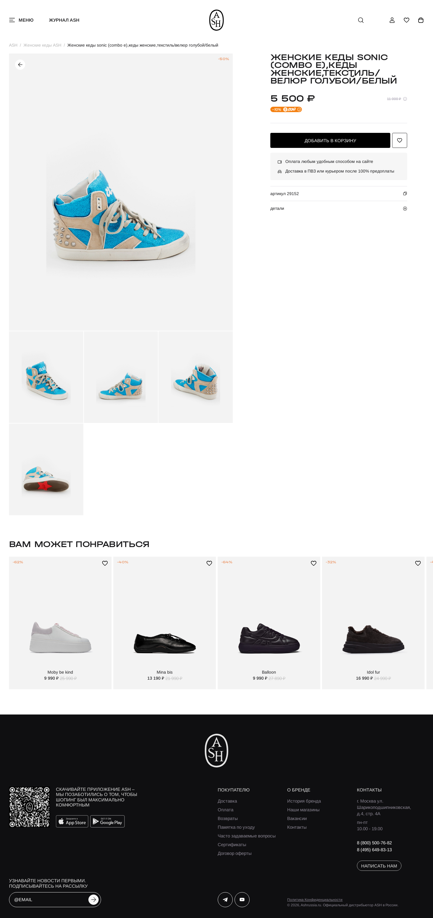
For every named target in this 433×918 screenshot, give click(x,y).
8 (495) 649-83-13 (374, 849)
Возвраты (228, 818)
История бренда (304, 800)
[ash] (216, 20)
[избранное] (407, 20)
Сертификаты (232, 844)
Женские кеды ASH (42, 45)
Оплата (225, 809)
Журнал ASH (64, 20)
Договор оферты (235, 853)
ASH (13, 45)
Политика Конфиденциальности (314, 900)
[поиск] (361, 20)
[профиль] (392, 20)
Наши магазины (303, 809)
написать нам (379, 865)
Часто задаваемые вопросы (247, 835)
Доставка (227, 800)
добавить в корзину (330, 140)
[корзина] (421, 20)
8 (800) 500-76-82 (374, 842)
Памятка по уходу (236, 827)
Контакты (297, 827)
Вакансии (297, 818)
